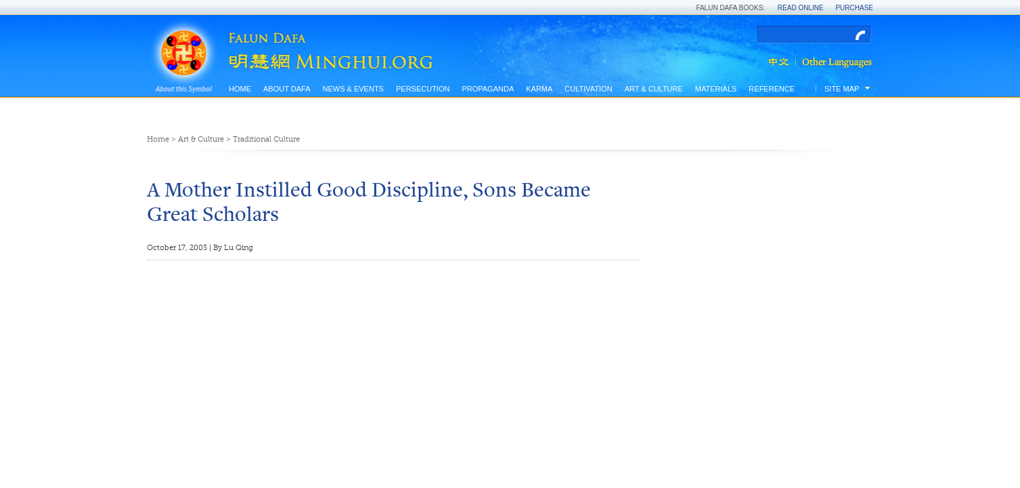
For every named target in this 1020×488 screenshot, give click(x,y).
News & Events (352, 89)
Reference (772, 89)
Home (240, 89)
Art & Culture (654, 89)
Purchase (854, 8)
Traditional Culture (266, 139)
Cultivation (588, 89)
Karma (539, 89)
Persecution (422, 89)
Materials (716, 89)
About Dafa (286, 89)
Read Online (801, 8)
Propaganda (488, 89)
